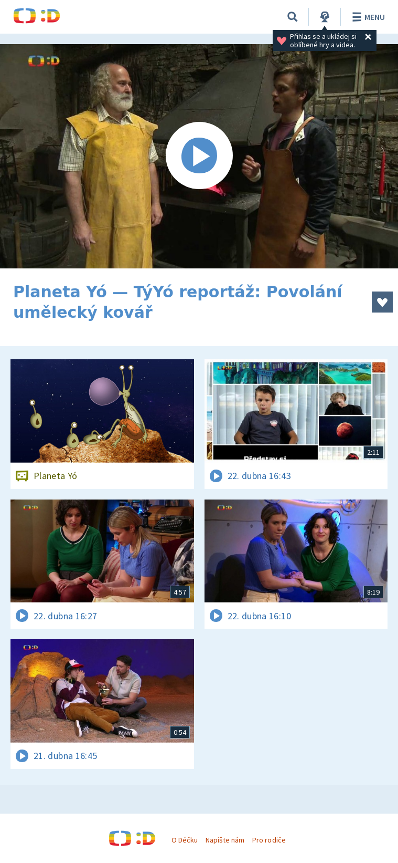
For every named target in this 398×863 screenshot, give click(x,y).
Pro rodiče (268, 840)
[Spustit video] (199, 156)
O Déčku (184, 840)
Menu (367, 17)
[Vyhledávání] (292, 17)
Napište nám (225, 840)
